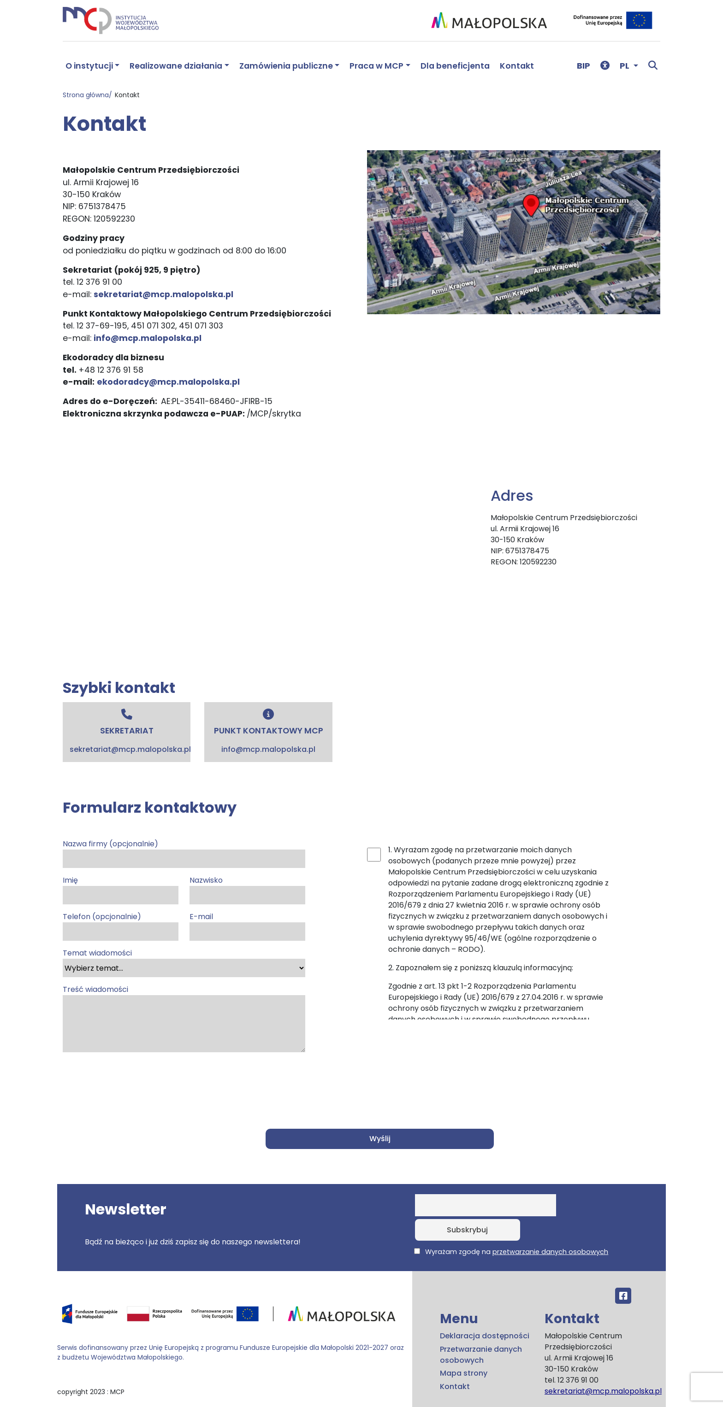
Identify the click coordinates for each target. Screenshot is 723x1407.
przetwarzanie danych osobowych (550, 1227)
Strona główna (86, 95)
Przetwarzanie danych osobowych (481, 1330)
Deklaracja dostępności (484, 1311)
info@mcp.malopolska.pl (147, 338)
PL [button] (625, 65)
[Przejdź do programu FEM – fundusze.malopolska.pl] (231, 1292)
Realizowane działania (176, 65)
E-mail (247, 926)
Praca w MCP (376, 65)
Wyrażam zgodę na (511, 1227)
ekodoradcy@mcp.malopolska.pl (168, 381)
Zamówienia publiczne (286, 65)
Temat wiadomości (184, 962)
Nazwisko (247, 889)
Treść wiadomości (184, 1018)
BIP (583, 65)
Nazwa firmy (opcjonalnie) (184, 853)
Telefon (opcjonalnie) (120, 926)
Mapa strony (463, 1348)
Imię (120, 889)
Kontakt (517, 65)
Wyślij (380, 1138)
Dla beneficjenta (455, 65)
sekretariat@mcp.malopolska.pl (163, 294)
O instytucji (89, 65)
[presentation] (133, 1083)
